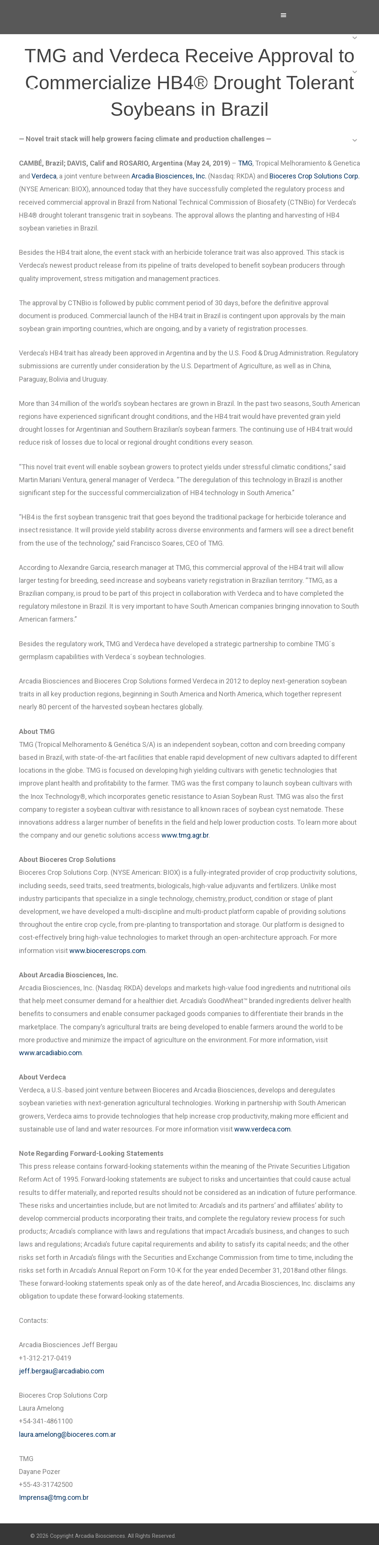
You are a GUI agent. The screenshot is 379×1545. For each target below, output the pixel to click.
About (208, 48)
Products (213, 82)
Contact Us (215, 185)
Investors (213, 151)
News (208, 116)
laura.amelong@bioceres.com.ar (67, 1434)
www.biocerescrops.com (107, 951)
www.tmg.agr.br (184, 835)
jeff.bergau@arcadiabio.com (61, 1371)
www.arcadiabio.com (50, 1053)
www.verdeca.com (262, 1129)
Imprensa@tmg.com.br (54, 1497)
